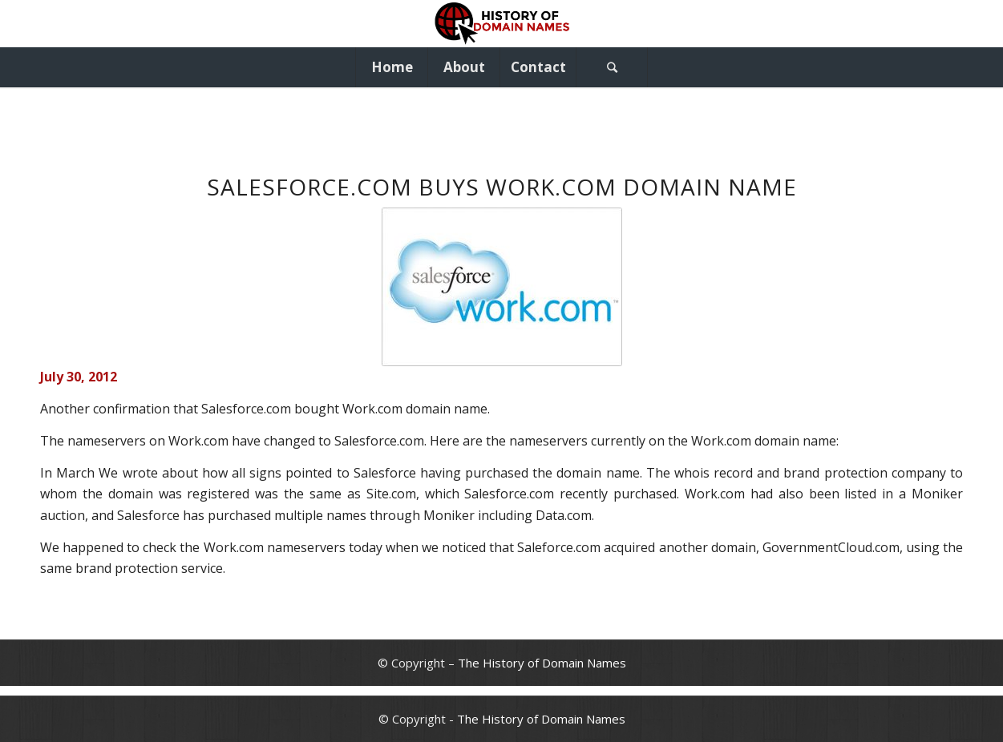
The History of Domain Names (542, 663)
